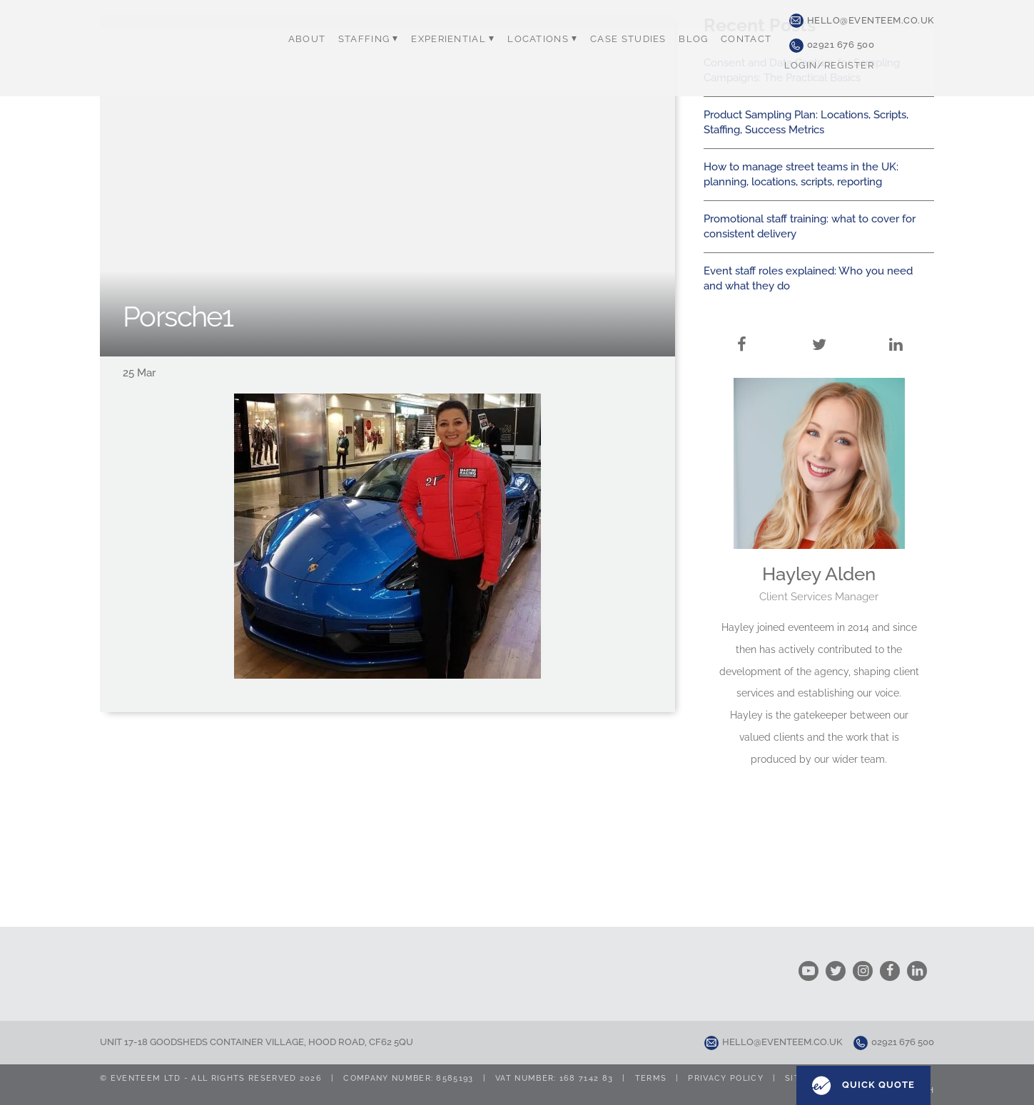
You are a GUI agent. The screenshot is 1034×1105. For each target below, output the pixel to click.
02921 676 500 (832, 45)
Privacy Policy (725, 1078)
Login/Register (823, 65)
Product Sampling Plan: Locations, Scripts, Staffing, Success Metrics (806, 122)
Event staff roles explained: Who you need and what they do (808, 278)
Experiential (453, 40)
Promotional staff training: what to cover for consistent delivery (810, 226)
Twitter (819, 327)
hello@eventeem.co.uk (861, 21)
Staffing (370, 40)
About (309, 39)
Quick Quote (863, 1085)
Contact (741, 39)
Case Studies (626, 39)
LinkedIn (895, 327)
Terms (651, 1078)
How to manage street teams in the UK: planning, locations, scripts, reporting (801, 174)
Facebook (742, 327)
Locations (542, 40)
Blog (690, 39)
